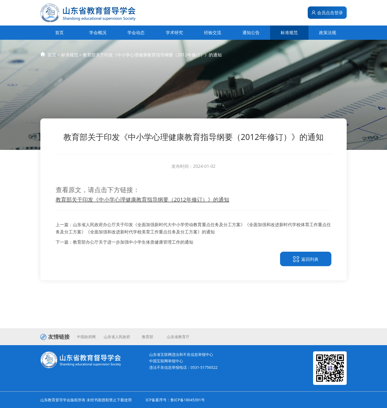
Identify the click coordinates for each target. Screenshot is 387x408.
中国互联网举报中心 (166, 360)
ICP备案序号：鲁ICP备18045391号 (175, 399)
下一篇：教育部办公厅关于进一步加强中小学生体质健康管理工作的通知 (124, 244)
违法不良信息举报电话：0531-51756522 (183, 367)
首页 (59, 32)
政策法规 (327, 32)
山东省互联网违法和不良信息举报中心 (181, 354)
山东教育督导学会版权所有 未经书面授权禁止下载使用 (86, 399)
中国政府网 (86, 336)
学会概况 (97, 32)
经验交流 (212, 32)
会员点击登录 (327, 13)
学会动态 (136, 32)
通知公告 (251, 32)
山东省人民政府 (117, 336)
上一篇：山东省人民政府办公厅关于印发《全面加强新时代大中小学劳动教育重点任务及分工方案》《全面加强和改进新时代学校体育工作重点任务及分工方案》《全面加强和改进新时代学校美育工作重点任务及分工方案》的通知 (193, 230)
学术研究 (174, 32)
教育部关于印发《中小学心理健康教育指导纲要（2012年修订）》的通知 (152, 60)
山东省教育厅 (178, 336)
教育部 (147, 336)
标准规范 (289, 32)
